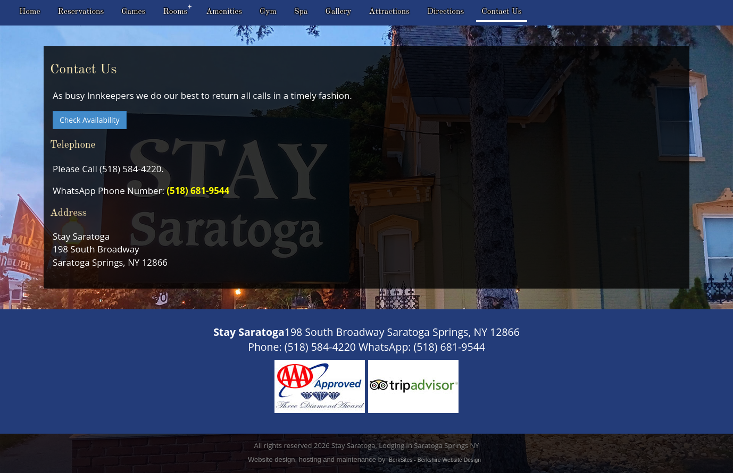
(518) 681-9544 (197, 190)
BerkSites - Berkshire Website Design (435, 460)
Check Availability (90, 120)
